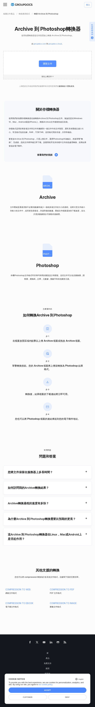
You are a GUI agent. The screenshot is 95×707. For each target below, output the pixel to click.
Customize (28, 697)
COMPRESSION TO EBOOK (19, 603)
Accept (47, 690)
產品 (47, 658)
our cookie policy (45, 684)
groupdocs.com (40, 44)
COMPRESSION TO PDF (62, 589)
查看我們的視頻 (44, 154)
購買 (47, 668)
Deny (67, 697)
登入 (88, 5)
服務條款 (62, 86)
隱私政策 (70, 86)
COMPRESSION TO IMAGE (63, 603)
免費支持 (47, 663)
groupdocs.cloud (55, 44)
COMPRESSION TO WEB (18, 589)
